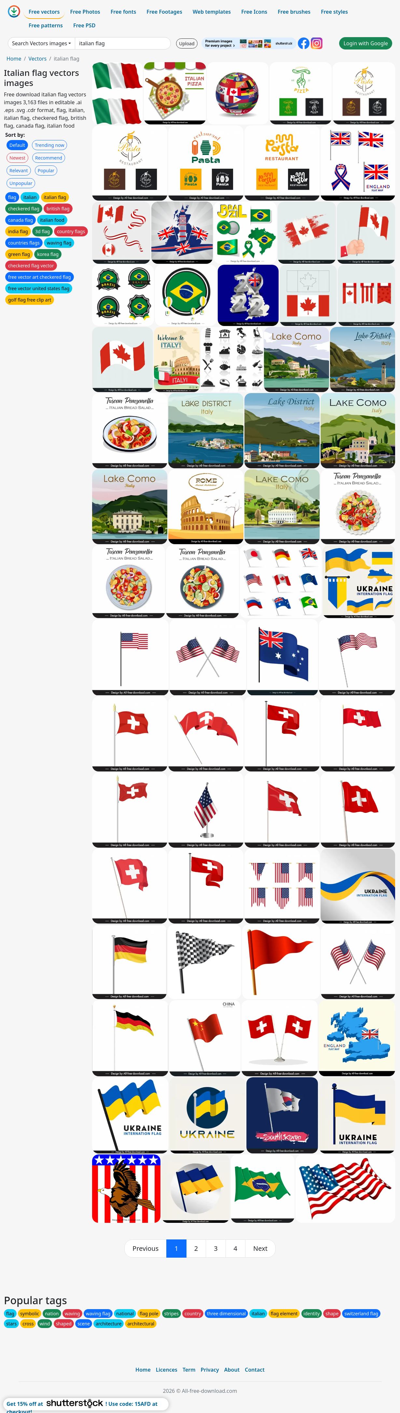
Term (189, 1369)
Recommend (48, 158)
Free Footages (164, 11)
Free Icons (254, 11)
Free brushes (294, 11)
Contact (255, 1369)
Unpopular (20, 183)
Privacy (210, 1369)
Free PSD (84, 25)
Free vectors (44, 11)
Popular (46, 170)
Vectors (37, 58)
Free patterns (46, 25)
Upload (186, 43)
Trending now (49, 145)
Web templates (212, 11)
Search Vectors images (39, 43)
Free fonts (123, 11)
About (232, 1369)
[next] (260, 1248)
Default (17, 145)
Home (14, 58)
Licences (166, 1369)
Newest (17, 158)
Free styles (334, 11)
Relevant (18, 170)
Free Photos (85, 11)
